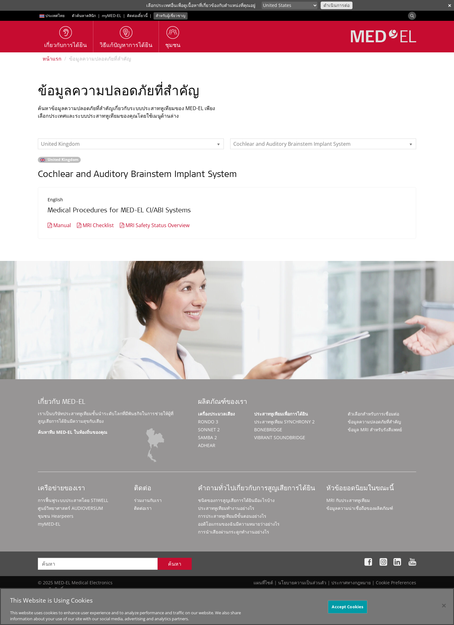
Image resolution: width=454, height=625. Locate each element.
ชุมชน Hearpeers (55, 516)
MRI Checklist (98, 225)
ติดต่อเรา (143, 508)
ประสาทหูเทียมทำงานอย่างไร (226, 508)
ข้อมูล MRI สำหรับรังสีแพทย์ (375, 430)
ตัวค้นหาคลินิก (84, 15)
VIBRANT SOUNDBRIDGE (279, 437)
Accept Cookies (347, 609)
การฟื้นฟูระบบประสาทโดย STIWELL (73, 500)
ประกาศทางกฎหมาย (351, 583)
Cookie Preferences (396, 583)
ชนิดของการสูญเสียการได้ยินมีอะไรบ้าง (236, 500)
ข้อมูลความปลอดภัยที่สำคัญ (374, 422)
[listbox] (131, 144)
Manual (62, 225)
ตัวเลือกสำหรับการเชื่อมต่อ (373, 414)
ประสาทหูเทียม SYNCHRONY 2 (284, 422)
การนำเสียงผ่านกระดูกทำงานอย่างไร (233, 532)
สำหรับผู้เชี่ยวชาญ (170, 15)
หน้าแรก (52, 58)
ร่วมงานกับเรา (148, 500)
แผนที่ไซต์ (263, 583)
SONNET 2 (209, 430)
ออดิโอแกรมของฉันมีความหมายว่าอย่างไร (239, 524)
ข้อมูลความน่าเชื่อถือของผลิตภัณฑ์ (359, 508)
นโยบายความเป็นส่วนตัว (302, 583)
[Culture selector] (289, 5)
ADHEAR (206, 445)
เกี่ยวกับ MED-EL (61, 402)
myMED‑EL (111, 15)
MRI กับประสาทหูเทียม (348, 500)
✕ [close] (449, 6)
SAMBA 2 (207, 437)
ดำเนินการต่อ (336, 5)
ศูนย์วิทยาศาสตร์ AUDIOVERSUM (70, 508)
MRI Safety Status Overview (157, 225)
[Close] (444, 609)
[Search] (412, 16)
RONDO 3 (208, 422)
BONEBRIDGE (268, 430)
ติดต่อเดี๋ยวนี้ (137, 15)
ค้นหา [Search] (174, 563)
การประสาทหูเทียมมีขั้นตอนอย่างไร (232, 516)
